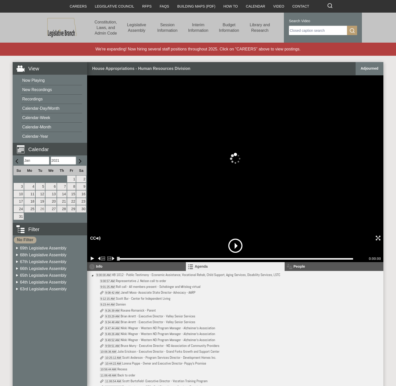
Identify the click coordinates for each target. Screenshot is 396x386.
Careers (78, 6)
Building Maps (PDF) (196, 6)
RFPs (147, 6)
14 (64, 194)
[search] (318, 30)
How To (231, 6)
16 (83, 194)
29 (73, 209)
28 (64, 209)
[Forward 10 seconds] (111, 258)
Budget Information (229, 28)
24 (21, 209)
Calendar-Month (36, 127)
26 (42, 209)
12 (42, 194)
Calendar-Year (35, 136)
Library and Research (260, 28)
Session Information (167, 28)
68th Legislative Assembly (43, 255)
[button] (51, 146)
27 (54, 209)
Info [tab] (99, 266)
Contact (300, 6)
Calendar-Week (36, 118)
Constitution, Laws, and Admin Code (105, 27)
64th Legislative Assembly (43, 282)
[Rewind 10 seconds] (101, 258)
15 (73, 194)
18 (33, 201)
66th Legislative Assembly (43, 268)
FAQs (164, 6)
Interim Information (198, 28)
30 (83, 209)
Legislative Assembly (136, 28)
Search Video (299, 21)
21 (64, 201)
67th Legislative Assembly (43, 262)
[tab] (235, 266)
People (299, 266)
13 (54, 194)
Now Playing (33, 80)
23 (83, 201)
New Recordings (37, 90)
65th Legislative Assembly (43, 275)
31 (21, 216)
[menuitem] (51, 80)
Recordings (32, 99)
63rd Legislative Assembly (43, 289)
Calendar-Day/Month (41, 108)
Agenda (201, 266)
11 (33, 194)
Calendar (255, 6)
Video (278, 6)
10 (21, 194)
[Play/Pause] (92, 258)
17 (21, 201)
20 (54, 201)
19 (42, 201)
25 (33, 209)
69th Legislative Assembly (43, 248)
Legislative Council (114, 6)
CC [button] (92, 238)
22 (73, 201)
